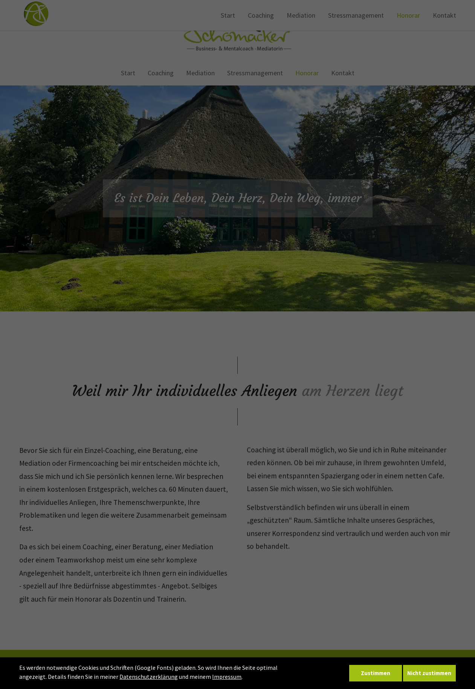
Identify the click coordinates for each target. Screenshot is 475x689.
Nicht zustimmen (429, 673)
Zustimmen (375, 673)
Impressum (226, 677)
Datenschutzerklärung (148, 677)
